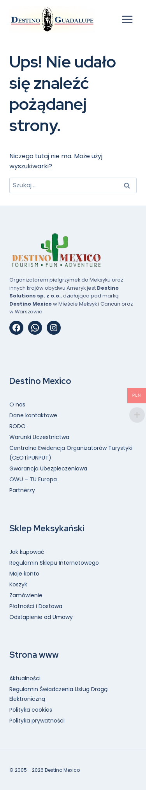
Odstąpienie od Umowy (41, 617)
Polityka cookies (30, 710)
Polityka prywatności (37, 720)
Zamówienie (25, 595)
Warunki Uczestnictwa (39, 437)
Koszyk (18, 584)
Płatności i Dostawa (35, 606)
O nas (17, 404)
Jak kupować (26, 552)
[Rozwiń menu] (127, 19)
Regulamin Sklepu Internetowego (54, 563)
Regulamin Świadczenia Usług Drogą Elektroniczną (58, 694)
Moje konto (24, 573)
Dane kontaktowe (33, 415)
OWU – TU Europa (33, 479)
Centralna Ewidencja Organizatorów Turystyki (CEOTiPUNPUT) (70, 453)
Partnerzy (22, 490)
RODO (17, 426)
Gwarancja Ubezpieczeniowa (48, 468)
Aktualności (24, 678)
